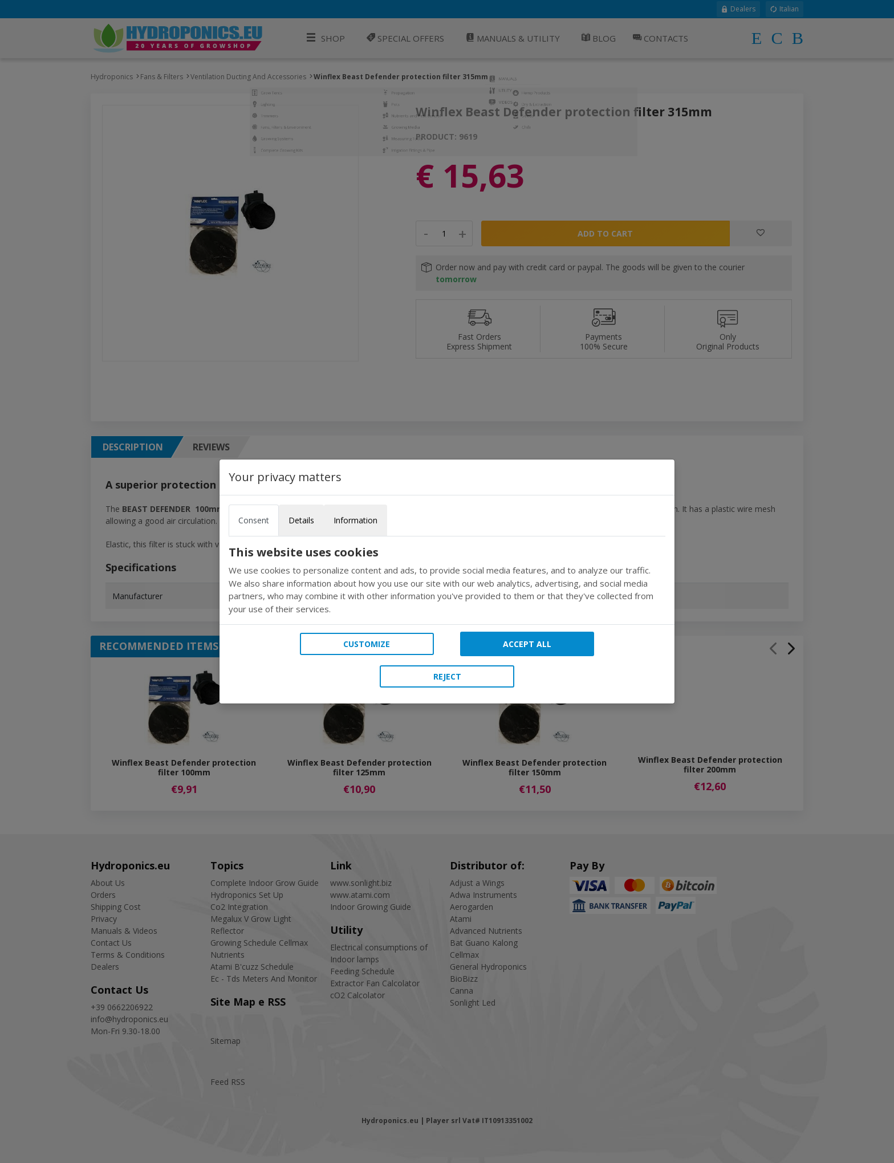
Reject (447, 676)
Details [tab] (301, 520)
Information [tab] (355, 520)
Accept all (527, 644)
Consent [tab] (253, 520)
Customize (366, 644)
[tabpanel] (447, 580)
